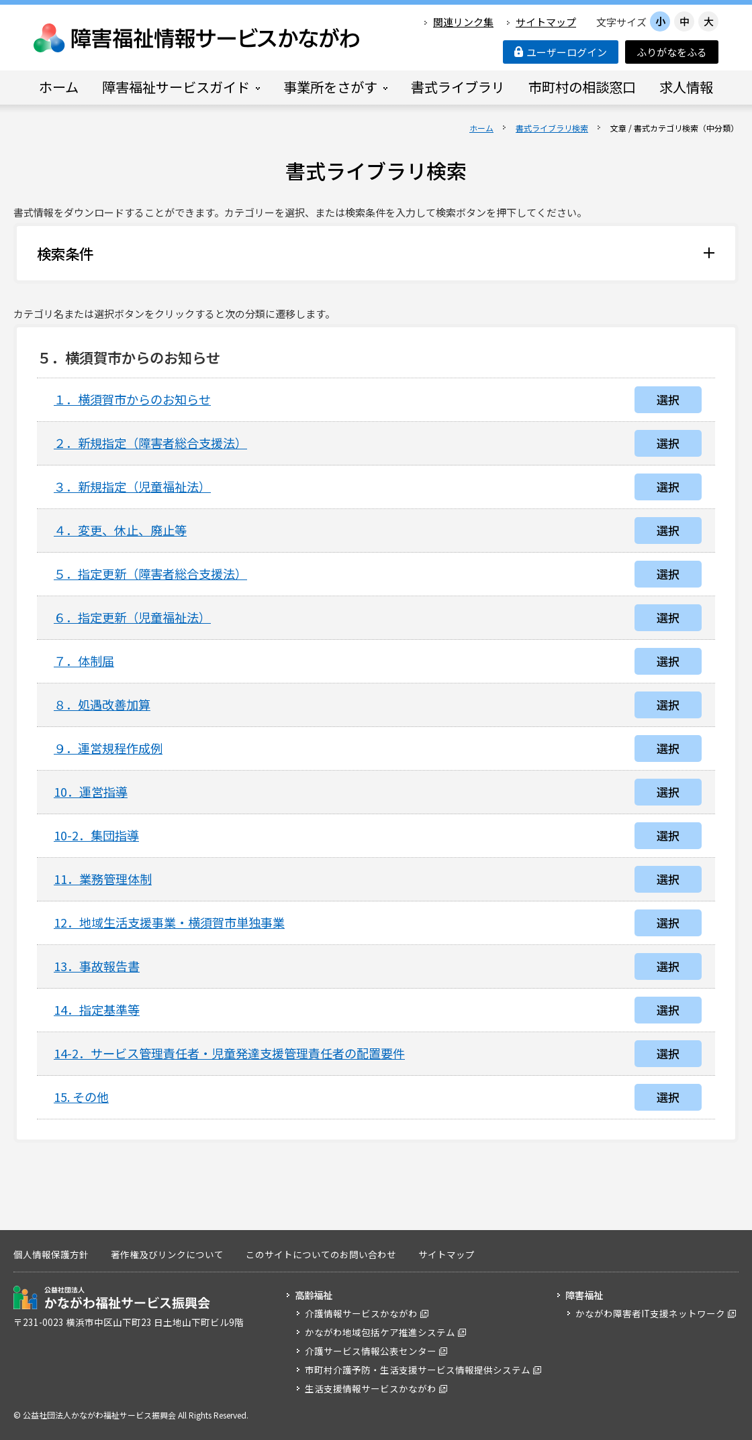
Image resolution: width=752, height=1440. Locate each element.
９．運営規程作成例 (108, 748)
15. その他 (81, 1096)
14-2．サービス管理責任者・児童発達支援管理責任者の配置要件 (229, 1053)
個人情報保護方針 (51, 1254)
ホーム (481, 127)
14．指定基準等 (97, 1009)
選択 (668, 399)
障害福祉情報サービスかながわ (197, 37)
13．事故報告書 (97, 966)
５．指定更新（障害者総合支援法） (150, 573)
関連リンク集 (463, 22)
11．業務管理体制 (103, 878)
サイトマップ (546, 22)
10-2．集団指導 (96, 835)
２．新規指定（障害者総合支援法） (150, 442)
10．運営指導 (91, 791)
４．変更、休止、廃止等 (120, 530)
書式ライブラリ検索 (552, 127)
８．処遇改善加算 (102, 704)
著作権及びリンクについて (167, 1254)
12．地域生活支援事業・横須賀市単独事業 (169, 922)
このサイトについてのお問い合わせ (321, 1254)
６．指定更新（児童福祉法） (132, 617)
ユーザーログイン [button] (560, 52)
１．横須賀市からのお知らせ (132, 399)
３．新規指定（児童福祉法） (132, 486)
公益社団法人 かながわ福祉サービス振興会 (111, 1297)
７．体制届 (84, 660)
